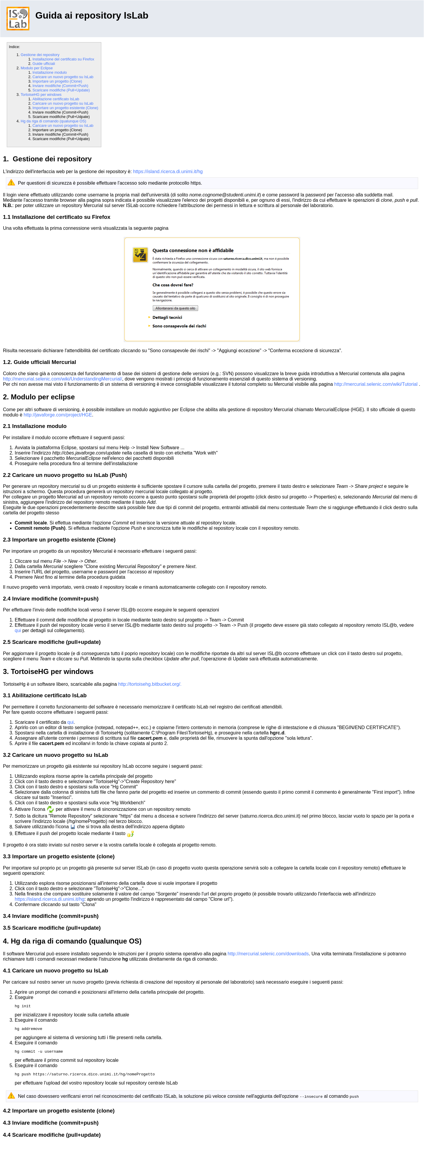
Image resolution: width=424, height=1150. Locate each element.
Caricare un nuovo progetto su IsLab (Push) (69, 475)
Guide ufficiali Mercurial (45, 362)
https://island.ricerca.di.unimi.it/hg (168, 171)
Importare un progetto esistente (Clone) (65, 108)
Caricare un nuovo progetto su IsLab (62, 77)
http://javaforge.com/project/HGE (58, 414)
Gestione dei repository (40, 55)
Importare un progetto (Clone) (57, 81)
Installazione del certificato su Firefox (63, 59)
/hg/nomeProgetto (87, 821)
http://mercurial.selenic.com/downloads (268, 953)
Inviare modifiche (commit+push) (55, 598)
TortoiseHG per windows (41, 94)
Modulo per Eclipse (37, 68)
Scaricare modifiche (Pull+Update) (61, 90)
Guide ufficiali (43, 63)
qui (18, 630)
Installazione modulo (49, 72)
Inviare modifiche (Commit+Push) (60, 85)
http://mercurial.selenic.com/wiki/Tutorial (376, 384)
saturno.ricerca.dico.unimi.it (270, 815)
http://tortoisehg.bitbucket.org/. (149, 684)
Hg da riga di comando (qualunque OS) (53, 121)
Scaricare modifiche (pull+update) (56, 642)
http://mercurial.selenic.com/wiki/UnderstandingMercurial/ (62, 378)
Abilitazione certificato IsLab (55, 99)
